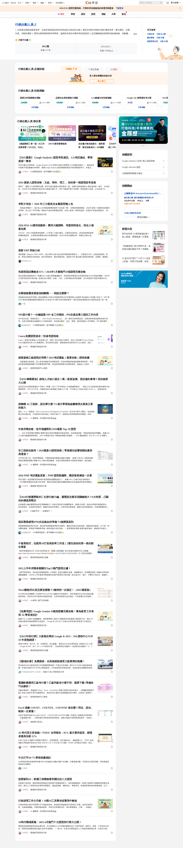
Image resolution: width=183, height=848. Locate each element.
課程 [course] (83, 14)
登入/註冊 (174, 3)
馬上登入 (102, 81)
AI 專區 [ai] (61, 14)
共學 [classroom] (114, 14)
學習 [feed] (73, 14)
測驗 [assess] (103, 14)
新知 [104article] (124, 13)
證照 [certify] (93, 14)
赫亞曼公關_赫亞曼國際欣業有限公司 (139, 198)
